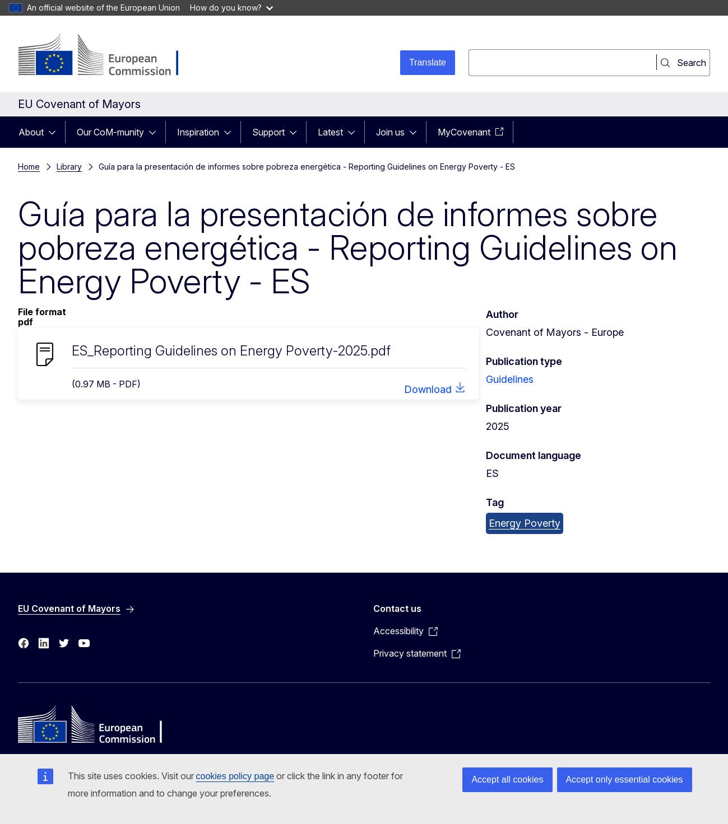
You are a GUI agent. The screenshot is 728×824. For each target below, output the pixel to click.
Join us (390, 132)
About (31, 132)
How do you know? (231, 7)
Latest (330, 132)
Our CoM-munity (110, 132)
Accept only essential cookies (624, 779)
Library (69, 166)
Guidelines (510, 379)
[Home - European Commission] (108, 56)
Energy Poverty (524, 523)
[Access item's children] (55, 132)
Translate (427, 62)
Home (29, 166)
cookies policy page (235, 776)
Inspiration (198, 132)
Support (268, 132)
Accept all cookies (507, 779)
